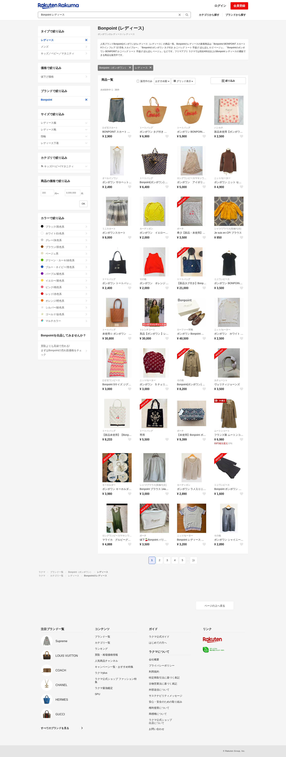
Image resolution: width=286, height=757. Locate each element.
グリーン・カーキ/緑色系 (64, 260)
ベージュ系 (64, 253)
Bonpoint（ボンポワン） (115, 67)
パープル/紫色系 (64, 273)
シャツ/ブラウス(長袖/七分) (227, 228)
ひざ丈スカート (110, 127)
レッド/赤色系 (64, 293)
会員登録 (239, 5)
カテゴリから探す (209, 14)
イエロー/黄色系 (64, 280)
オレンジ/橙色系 (64, 300)
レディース (143, 67)
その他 (143, 279)
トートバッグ (146, 127)
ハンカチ (218, 127)
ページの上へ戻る (215, 605)
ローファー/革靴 (185, 329)
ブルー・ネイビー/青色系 (64, 267)
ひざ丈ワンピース (111, 380)
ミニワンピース (222, 279)
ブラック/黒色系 (64, 226)
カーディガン (146, 228)
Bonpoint (64, 99)
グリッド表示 (183, 81)
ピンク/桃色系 (64, 287)
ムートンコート (222, 431)
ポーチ (180, 228)
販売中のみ (144, 81)
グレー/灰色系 (64, 240)
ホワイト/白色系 (64, 233)
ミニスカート (109, 228)
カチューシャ (220, 380)
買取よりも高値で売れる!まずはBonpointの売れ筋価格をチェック (64, 350)
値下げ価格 (64, 76)
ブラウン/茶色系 (64, 246)
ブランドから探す (235, 14)
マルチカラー (64, 320)
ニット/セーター (222, 178)
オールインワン (110, 178)
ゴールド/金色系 (64, 314)
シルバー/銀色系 (64, 307)
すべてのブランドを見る (55, 728)
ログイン (220, 5)
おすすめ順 (162, 81)
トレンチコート (147, 329)
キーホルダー (109, 485)
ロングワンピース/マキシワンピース (191, 178)
